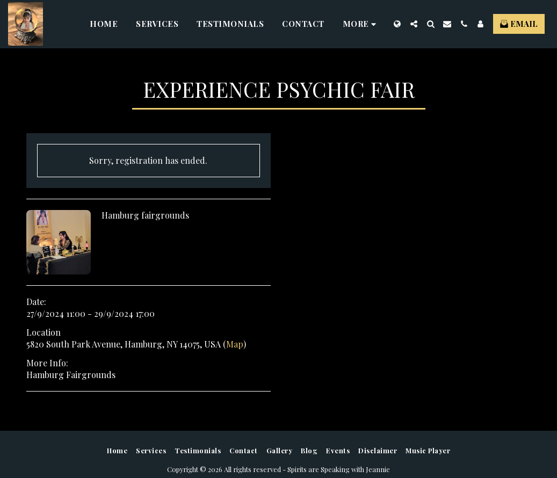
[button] (414, 24)
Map (234, 344)
